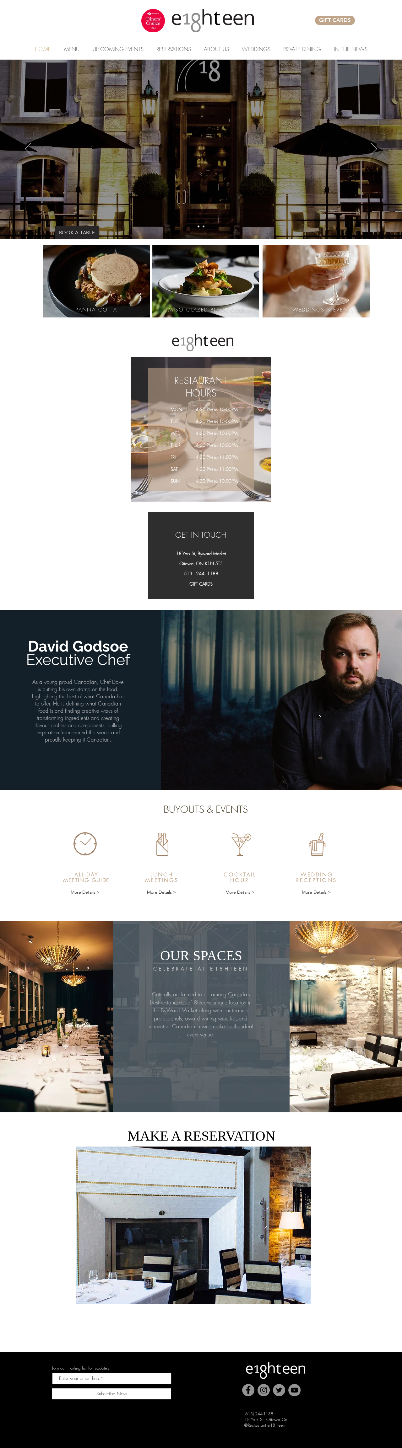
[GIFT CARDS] (335, 20)
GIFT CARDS (201, 584)
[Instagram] (264, 1390)
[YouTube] (294, 1390)
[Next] (374, 149)
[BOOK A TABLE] (77, 232)
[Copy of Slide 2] (203, 226)
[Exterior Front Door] (198, 226)
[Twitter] (279, 1390)
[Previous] (28, 149)
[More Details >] (85, 892)
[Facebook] (248, 1390)
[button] (118, 49)
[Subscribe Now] (111, 1393)
